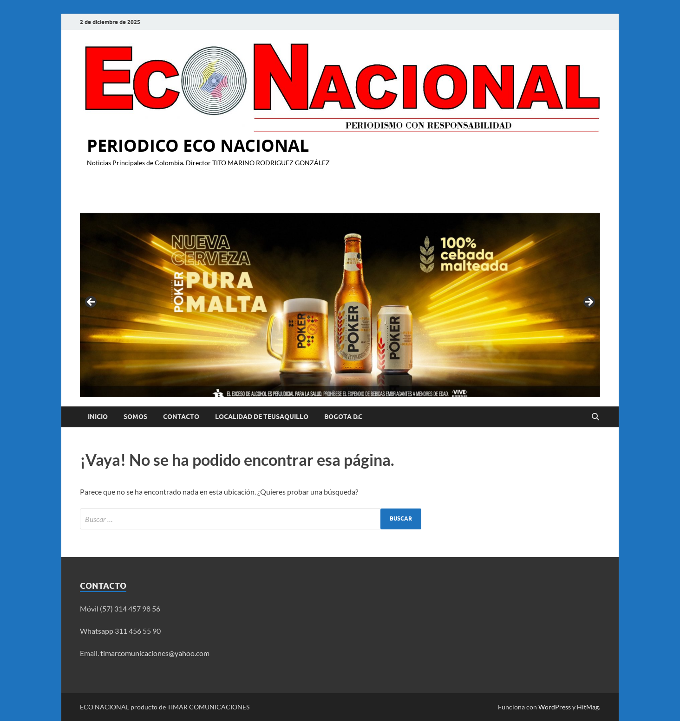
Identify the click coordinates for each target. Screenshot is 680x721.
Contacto (181, 416)
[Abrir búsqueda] (595, 417)
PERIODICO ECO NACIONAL (198, 145)
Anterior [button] (91, 302)
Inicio (98, 416)
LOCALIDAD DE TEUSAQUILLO (261, 416)
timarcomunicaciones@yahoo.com (154, 653)
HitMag (588, 707)
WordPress (554, 707)
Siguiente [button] (588, 302)
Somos (135, 416)
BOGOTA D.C (343, 416)
